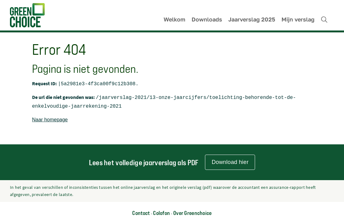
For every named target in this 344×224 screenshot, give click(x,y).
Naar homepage (50, 117)
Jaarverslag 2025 (251, 19)
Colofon (161, 212)
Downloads (207, 19)
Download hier (230, 162)
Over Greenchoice (192, 212)
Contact (141, 212)
